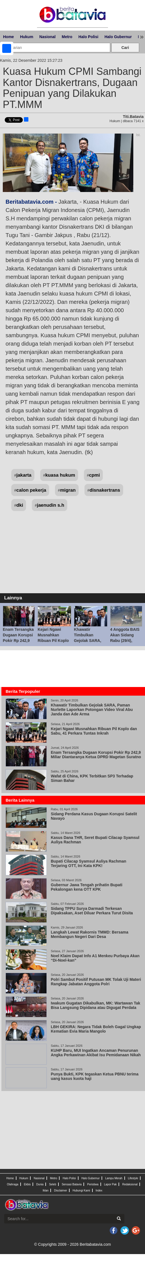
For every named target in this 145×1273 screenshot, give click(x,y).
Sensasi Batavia (72, 1184)
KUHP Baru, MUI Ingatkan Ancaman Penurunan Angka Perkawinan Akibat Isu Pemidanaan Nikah (96, 1052)
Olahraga (12, 1184)
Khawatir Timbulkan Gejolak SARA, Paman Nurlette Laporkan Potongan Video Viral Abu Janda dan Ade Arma (92, 709)
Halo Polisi (88, 37)
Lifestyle (133, 1178)
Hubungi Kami (81, 1190)
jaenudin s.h (50, 505)
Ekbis (27, 1184)
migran (68, 490)
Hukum (26, 37)
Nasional (47, 37)
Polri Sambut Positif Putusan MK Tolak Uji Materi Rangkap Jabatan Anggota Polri (96, 981)
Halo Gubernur (118, 37)
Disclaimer (60, 1190)
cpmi (94, 475)
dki (19, 505)
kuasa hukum (60, 475)
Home (8, 37)
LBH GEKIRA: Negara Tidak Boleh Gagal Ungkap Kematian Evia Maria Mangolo (96, 1029)
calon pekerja (31, 490)
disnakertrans (105, 490)
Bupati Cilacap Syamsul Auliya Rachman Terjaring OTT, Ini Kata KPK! (88, 863)
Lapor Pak (110, 1184)
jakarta (23, 475)
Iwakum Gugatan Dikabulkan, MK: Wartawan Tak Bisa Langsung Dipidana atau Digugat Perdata (95, 1005)
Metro (67, 37)
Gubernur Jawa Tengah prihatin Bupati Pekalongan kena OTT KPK (86, 887)
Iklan (45, 1190)
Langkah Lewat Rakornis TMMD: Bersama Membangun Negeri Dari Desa (90, 934)
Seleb (52, 1184)
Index (98, 1190)
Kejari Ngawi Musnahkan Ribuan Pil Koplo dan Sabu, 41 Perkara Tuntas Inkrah (94, 731)
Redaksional (129, 1184)
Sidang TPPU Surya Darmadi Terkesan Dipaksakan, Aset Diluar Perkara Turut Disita (92, 910)
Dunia (39, 1184)
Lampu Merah (113, 1178)
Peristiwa (93, 1184)
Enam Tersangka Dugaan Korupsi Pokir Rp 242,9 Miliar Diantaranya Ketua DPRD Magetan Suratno (96, 754)
